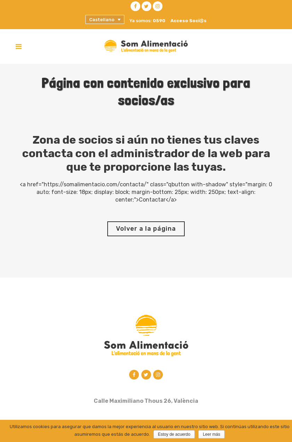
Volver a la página (146, 228)
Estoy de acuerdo (174, 434)
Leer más (211, 434)
